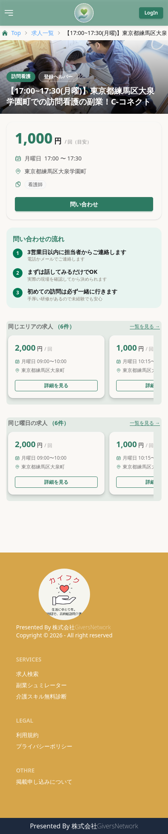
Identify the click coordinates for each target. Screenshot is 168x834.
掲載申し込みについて (44, 781)
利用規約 (27, 735)
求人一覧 (42, 33)
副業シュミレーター (41, 685)
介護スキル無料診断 (41, 696)
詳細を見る (56, 385)
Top (11, 33)
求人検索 (27, 674)
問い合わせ (84, 204)
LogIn (151, 12)
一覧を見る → (145, 326)
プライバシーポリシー (44, 746)
